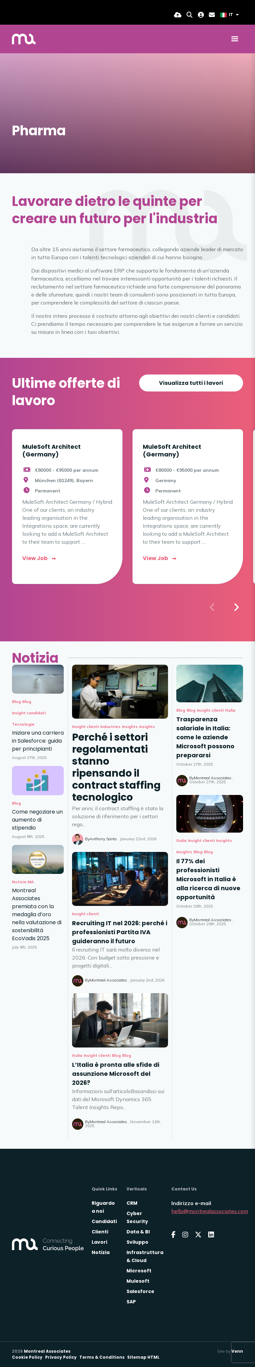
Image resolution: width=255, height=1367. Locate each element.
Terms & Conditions (102, 1357)
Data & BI (138, 1231)
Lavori (99, 1242)
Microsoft (139, 1270)
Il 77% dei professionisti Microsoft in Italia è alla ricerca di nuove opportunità (208, 879)
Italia (77, 1055)
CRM (132, 1203)
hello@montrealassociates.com (209, 1211)
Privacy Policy (61, 1357)
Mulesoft (138, 1281)
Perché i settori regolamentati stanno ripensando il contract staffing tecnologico (116, 767)
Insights (130, 726)
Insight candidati (29, 712)
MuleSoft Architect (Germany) (51, 450)
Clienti (100, 1231)
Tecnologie (23, 724)
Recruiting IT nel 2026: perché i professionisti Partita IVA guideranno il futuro (119, 932)
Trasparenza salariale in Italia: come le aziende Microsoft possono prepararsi (205, 737)
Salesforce (140, 1291)
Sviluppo (137, 1242)
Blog (116, 1055)
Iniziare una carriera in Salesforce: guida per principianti (38, 741)
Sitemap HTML (143, 1357)
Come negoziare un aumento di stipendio (37, 820)
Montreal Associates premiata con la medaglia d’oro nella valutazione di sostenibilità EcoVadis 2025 (36, 914)
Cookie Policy (27, 1357)
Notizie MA (23, 881)
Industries (110, 726)
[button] (236, 607)
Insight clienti (85, 726)
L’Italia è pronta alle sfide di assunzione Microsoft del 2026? (115, 1073)
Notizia (101, 1252)
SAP (131, 1301)
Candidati (104, 1221)
